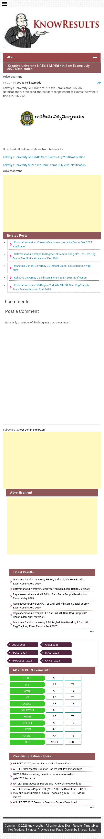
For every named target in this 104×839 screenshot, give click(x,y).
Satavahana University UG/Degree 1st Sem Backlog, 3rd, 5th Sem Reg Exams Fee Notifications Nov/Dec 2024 (54, 256)
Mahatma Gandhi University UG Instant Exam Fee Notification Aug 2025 (52, 268)
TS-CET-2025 (52, 652)
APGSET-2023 (19, 652)
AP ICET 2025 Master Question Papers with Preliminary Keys (47, 768)
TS (72, 677)
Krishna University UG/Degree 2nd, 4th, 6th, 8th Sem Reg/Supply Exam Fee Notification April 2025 (51, 287)
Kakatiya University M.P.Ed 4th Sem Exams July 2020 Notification (44, 165)
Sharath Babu (87, 829)
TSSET (73, 741)
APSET (54, 741)
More (92, 631)
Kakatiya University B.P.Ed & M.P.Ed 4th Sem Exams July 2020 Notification (48, 67)
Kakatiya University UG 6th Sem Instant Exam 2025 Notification (50, 277)
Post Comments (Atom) (32, 429)
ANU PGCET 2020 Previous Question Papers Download (45, 802)
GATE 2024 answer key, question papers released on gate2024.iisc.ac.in (43, 776)
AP (54, 677)
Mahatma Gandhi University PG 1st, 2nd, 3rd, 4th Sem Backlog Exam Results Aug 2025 (49, 581)
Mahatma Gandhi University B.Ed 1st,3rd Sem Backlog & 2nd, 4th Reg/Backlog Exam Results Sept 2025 (51, 624)
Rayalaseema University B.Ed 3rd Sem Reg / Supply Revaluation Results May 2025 (50, 596)
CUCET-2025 (18, 644)
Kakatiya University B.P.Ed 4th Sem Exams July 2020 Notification (44, 157)
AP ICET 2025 (52, 660)
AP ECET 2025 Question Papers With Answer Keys (42, 763)
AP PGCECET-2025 (22, 660)
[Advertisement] (52, 203)
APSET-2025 (51, 644)
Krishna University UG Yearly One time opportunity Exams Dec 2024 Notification (52, 244)
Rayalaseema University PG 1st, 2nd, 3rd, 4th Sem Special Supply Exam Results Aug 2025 (51, 605)
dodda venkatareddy (29, 82)
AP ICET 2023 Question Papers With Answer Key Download (47, 783)
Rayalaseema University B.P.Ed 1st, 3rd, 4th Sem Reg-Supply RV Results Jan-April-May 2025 (50, 615)
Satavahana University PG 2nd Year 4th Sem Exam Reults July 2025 (51, 588)
